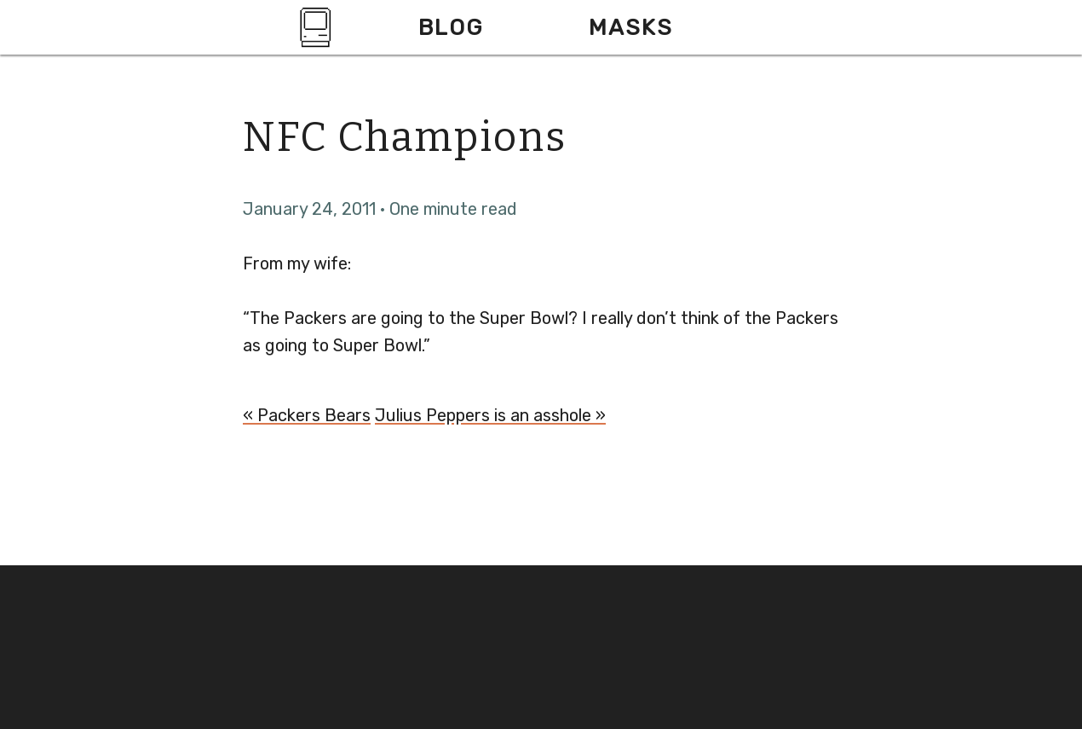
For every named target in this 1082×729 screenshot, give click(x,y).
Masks (631, 27)
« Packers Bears (307, 415)
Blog (450, 27)
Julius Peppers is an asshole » (490, 415)
